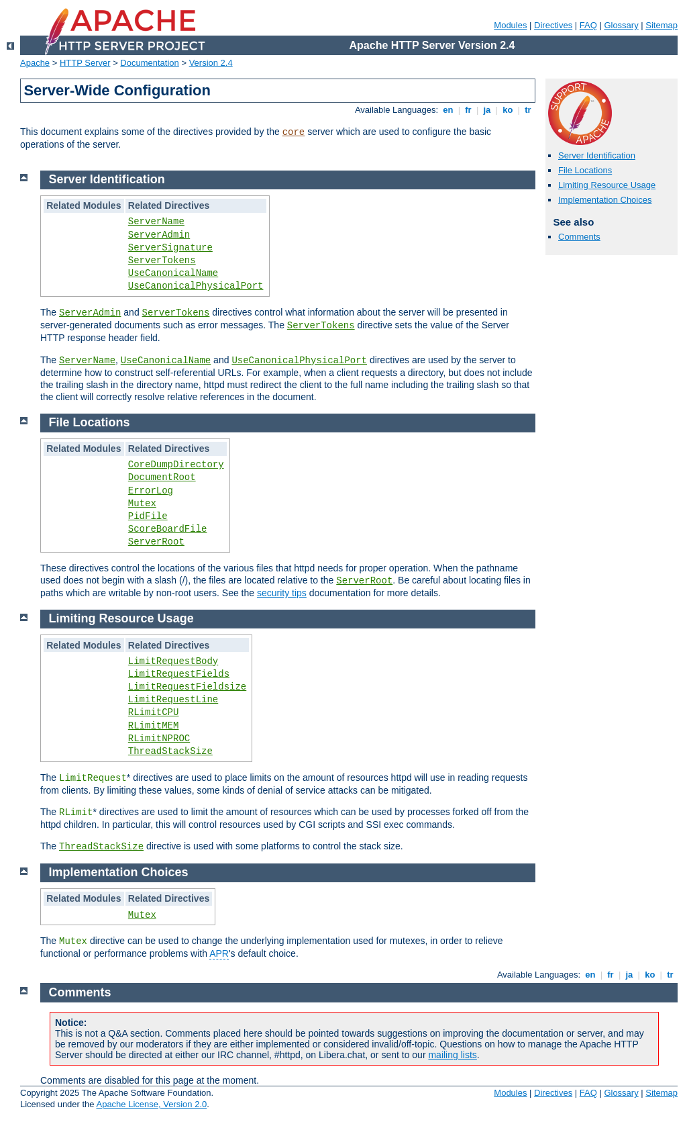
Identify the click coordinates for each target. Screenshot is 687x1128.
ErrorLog (150, 490)
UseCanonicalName (173, 273)
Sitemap (661, 25)
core (293, 132)
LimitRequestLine (173, 699)
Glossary (621, 25)
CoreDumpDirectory (176, 464)
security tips (282, 593)
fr (468, 110)
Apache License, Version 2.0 (151, 1104)
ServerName (156, 221)
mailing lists (452, 1054)
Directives (553, 25)
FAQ (588, 25)
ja (487, 110)
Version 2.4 (211, 63)
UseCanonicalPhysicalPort (196, 286)
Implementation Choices (604, 200)
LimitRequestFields (178, 674)
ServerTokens (162, 260)
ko (507, 110)
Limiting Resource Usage (606, 185)
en (448, 110)
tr (528, 110)
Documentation (149, 63)
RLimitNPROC (159, 738)
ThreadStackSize (170, 751)
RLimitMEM (153, 725)
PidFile (148, 516)
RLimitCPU (153, 712)
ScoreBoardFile (167, 529)
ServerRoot (156, 541)
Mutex (142, 503)
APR (219, 953)
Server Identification (596, 155)
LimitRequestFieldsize (187, 687)
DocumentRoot (162, 477)
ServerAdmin (159, 235)
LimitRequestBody (173, 661)
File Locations (585, 170)
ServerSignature (170, 247)
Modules (510, 25)
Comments (579, 237)
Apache (35, 63)
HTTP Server (85, 63)
